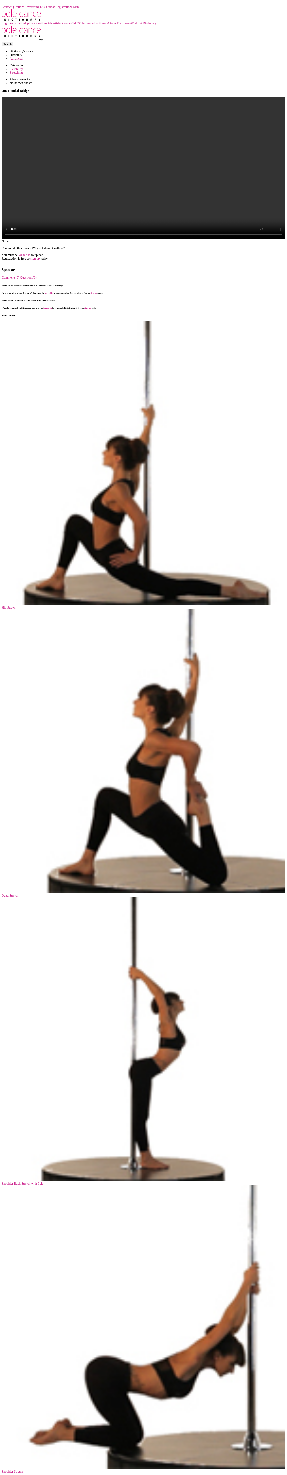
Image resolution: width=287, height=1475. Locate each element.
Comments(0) (11, 277)
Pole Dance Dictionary (16, 3)
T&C (42, 7)
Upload (50, 7)
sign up (35, 258)
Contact (7, 7)
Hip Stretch (9, 607)
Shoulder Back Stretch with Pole (22, 1183)
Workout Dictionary (144, 23)
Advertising (32, 7)
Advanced (16, 58)
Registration (63, 7)
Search (7, 44)
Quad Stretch (10, 895)
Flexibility (16, 69)
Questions (18, 7)
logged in (24, 255)
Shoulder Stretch (12, 1471)
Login (75, 7)
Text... (41, 40)
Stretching (16, 72)
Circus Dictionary (119, 23)
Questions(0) (28, 277)
